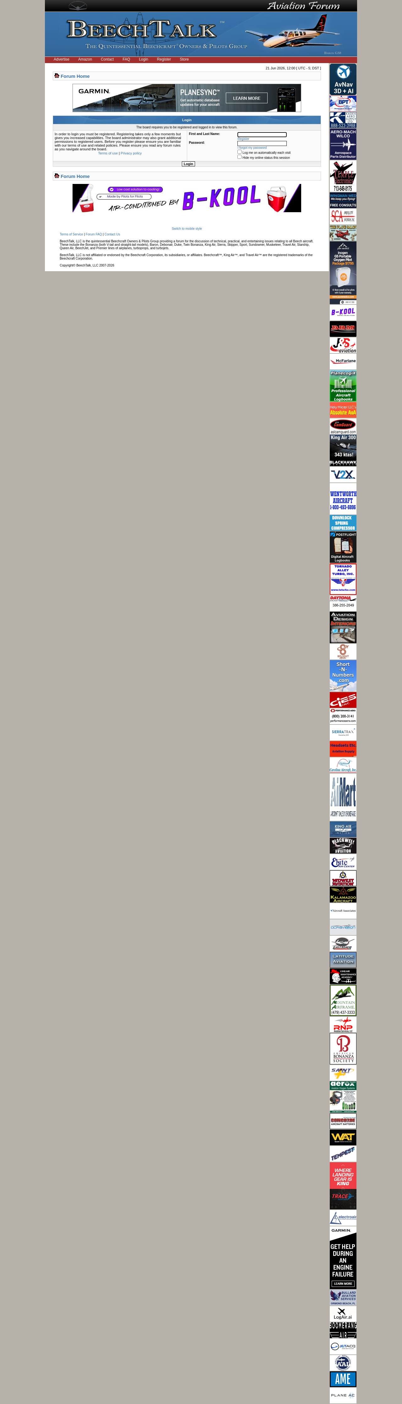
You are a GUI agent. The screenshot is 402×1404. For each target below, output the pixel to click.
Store (184, 59)
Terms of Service (71, 234)
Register (164, 59)
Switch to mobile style (187, 228)
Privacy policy (131, 153)
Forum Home (75, 76)
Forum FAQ (94, 234)
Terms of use (108, 153)
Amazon (85, 59)
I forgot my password (252, 147)
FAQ (126, 59)
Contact (107, 59)
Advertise (61, 59)
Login (143, 59)
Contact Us (112, 234)
